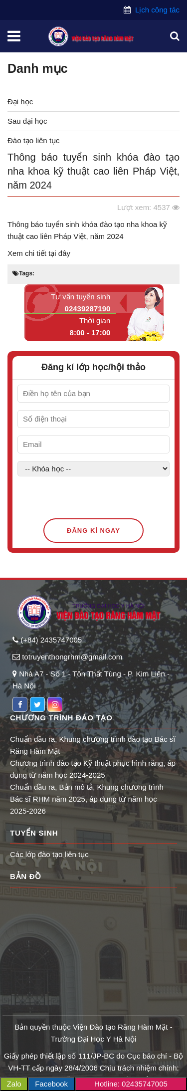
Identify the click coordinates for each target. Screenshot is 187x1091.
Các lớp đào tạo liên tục (49, 854)
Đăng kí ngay (93, 530)
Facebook (51, 1084)
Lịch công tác (156, 9)
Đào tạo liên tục (33, 140)
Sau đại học (27, 121)
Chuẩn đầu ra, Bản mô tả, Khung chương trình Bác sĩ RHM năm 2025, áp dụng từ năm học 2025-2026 (87, 799)
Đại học (20, 101)
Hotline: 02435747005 (131, 1084)
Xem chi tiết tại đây (39, 253)
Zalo (14, 1084)
